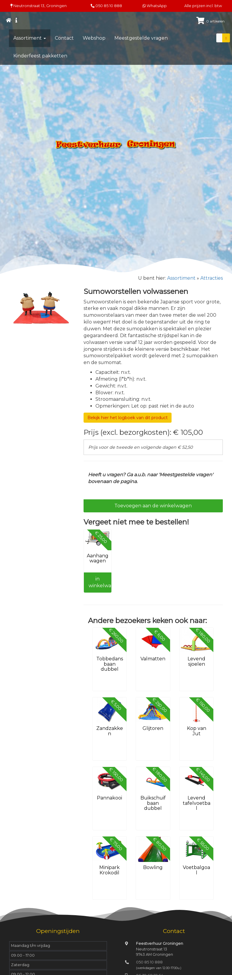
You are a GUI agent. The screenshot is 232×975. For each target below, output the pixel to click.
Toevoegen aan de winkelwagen (153, 506)
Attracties (211, 278)
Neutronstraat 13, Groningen (38, 6)
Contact (64, 38)
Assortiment (29, 38)
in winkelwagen (100, 582)
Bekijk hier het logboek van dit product (127, 417)
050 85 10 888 (108, 6)
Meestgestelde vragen (141, 38)
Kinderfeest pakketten (40, 56)
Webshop (94, 38)
